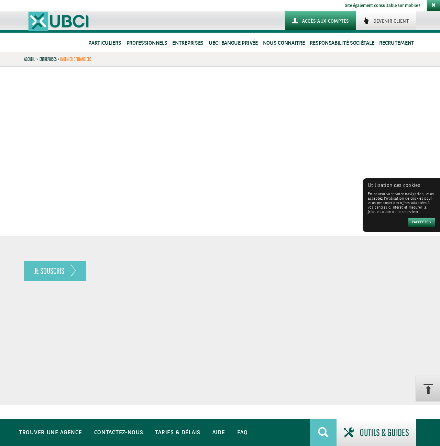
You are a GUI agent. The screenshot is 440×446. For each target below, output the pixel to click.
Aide (218, 432)
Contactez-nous (118, 432)
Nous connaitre (284, 43)
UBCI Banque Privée (233, 43)
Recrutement (396, 43)
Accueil (29, 59)
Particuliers (104, 43)
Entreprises (188, 43)
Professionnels (146, 43)
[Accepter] (421, 222)
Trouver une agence (50, 432)
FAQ (242, 432)
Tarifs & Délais (177, 432)
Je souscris (49, 270)
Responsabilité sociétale (342, 43)
